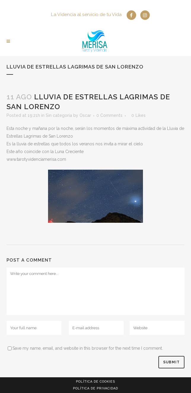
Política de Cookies (95, 382)
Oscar (85, 115)
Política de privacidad (95, 388)
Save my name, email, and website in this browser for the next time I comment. (87, 348)
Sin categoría (59, 115)
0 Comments (109, 115)
